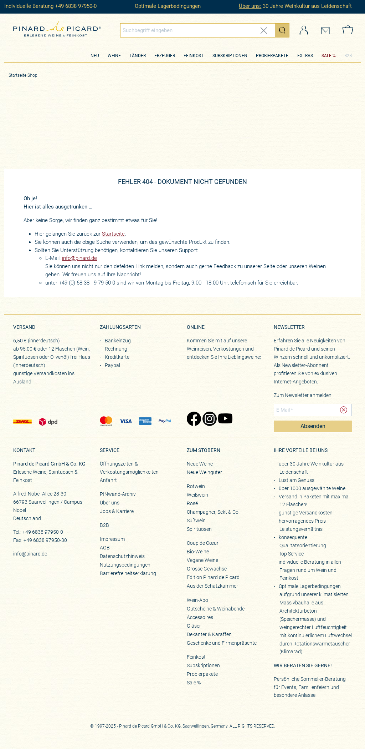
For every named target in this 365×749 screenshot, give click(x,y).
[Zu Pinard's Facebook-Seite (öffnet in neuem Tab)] (191, 419)
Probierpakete (272, 55)
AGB (105, 548)
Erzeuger (164, 55)
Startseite (113, 234)
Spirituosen (199, 529)
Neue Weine (200, 464)
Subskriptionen (229, 55)
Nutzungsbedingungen (125, 565)
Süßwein (196, 520)
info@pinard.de (79, 258)
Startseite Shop (23, 75)
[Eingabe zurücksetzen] (263, 30)
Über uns (109, 503)
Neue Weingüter (204, 472)
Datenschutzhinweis (122, 556)
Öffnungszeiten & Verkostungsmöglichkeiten (129, 468)
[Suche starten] (282, 30)
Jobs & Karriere (117, 511)
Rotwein (196, 486)
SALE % (329, 55)
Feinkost (194, 55)
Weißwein (197, 495)
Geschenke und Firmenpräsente (222, 643)
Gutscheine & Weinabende (216, 609)
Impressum (112, 539)
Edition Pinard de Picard (213, 577)
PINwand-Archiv (118, 494)
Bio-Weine (198, 551)
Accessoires (200, 617)
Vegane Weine (202, 560)
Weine (114, 55)
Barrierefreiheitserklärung (128, 573)
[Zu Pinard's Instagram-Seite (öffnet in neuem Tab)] (206, 419)
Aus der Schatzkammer (212, 586)
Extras (305, 55)
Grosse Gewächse (207, 569)
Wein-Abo (197, 600)
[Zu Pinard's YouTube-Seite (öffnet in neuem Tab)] (222, 419)
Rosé (192, 503)
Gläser (194, 626)
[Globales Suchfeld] (197, 30)
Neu (95, 55)
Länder (138, 55)
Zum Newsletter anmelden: (303, 395)
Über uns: (250, 6)
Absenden (312, 426)
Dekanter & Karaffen (209, 634)
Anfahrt (108, 480)
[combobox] (204, 30)
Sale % (194, 682)
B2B (348, 55)
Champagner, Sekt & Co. (213, 512)
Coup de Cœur (203, 543)
